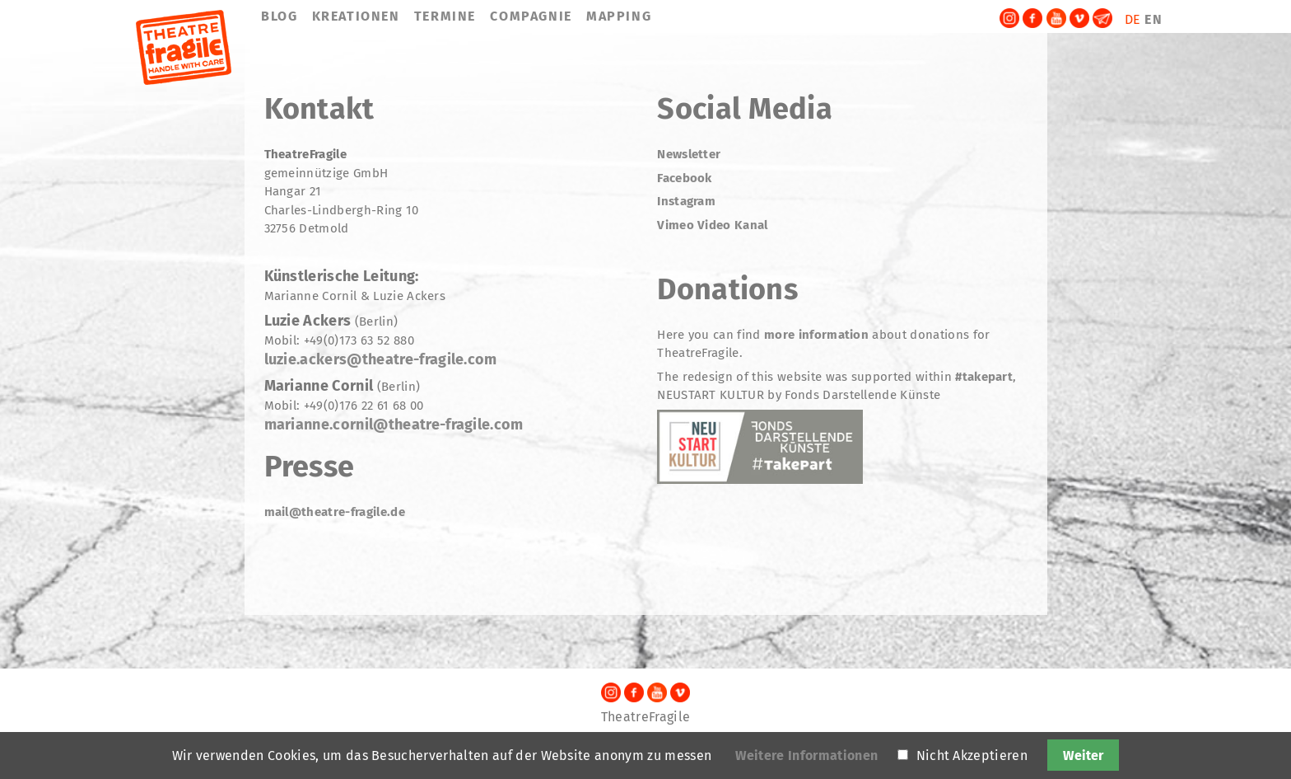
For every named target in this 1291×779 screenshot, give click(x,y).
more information (816, 334)
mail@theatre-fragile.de (334, 511)
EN (1153, 19)
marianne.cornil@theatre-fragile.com (394, 424)
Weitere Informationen (807, 755)
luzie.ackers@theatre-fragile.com (380, 359)
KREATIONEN (356, 16)
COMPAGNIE (530, 16)
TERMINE (445, 16)
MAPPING (618, 16)
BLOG (279, 16)
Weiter (1083, 755)
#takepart (982, 376)
